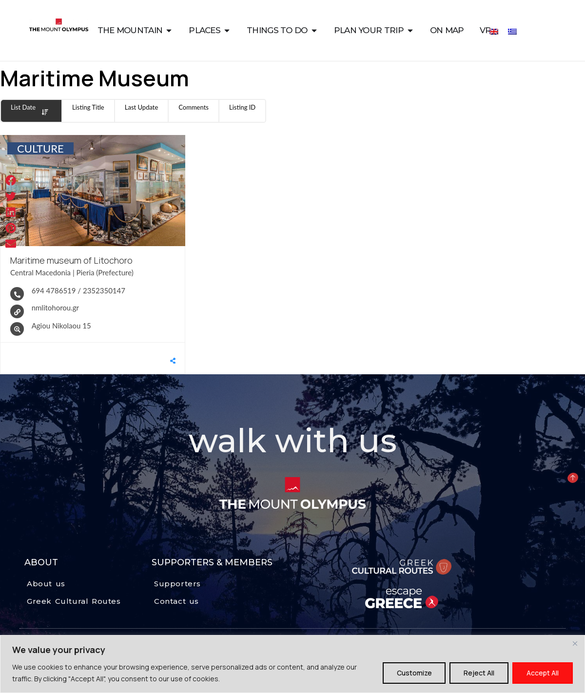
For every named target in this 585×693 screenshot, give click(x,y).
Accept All (542, 672)
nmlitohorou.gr (55, 307)
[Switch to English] (494, 31)
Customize (413, 672)
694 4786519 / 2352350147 (78, 290)
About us (46, 583)
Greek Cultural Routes (74, 601)
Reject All (479, 672)
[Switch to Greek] (512, 31)
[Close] (575, 643)
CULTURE (40, 148)
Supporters (177, 583)
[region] (292, 664)
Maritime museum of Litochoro (71, 260)
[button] (11, 180)
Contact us (176, 601)
